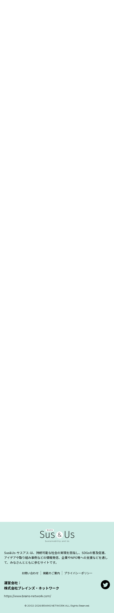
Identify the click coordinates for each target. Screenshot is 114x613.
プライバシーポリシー (78, 573)
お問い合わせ (30, 573)
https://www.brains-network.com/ (27, 596)
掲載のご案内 (51, 573)
